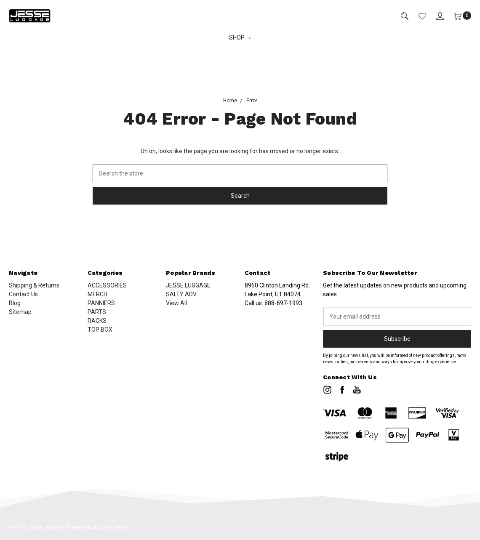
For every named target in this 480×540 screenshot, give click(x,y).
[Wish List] (417, 15)
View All (176, 303)
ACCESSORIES (107, 285)
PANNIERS (101, 303)
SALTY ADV (181, 294)
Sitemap (20, 312)
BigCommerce (111, 527)
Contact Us (23, 294)
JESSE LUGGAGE (188, 285)
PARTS (97, 312)
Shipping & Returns (34, 285)
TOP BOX (100, 329)
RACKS (97, 320)
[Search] (399, 15)
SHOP (240, 37)
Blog (15, 303)
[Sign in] (435, 15)
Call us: (273, 303)
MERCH (97, 294)
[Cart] (457, 15)
